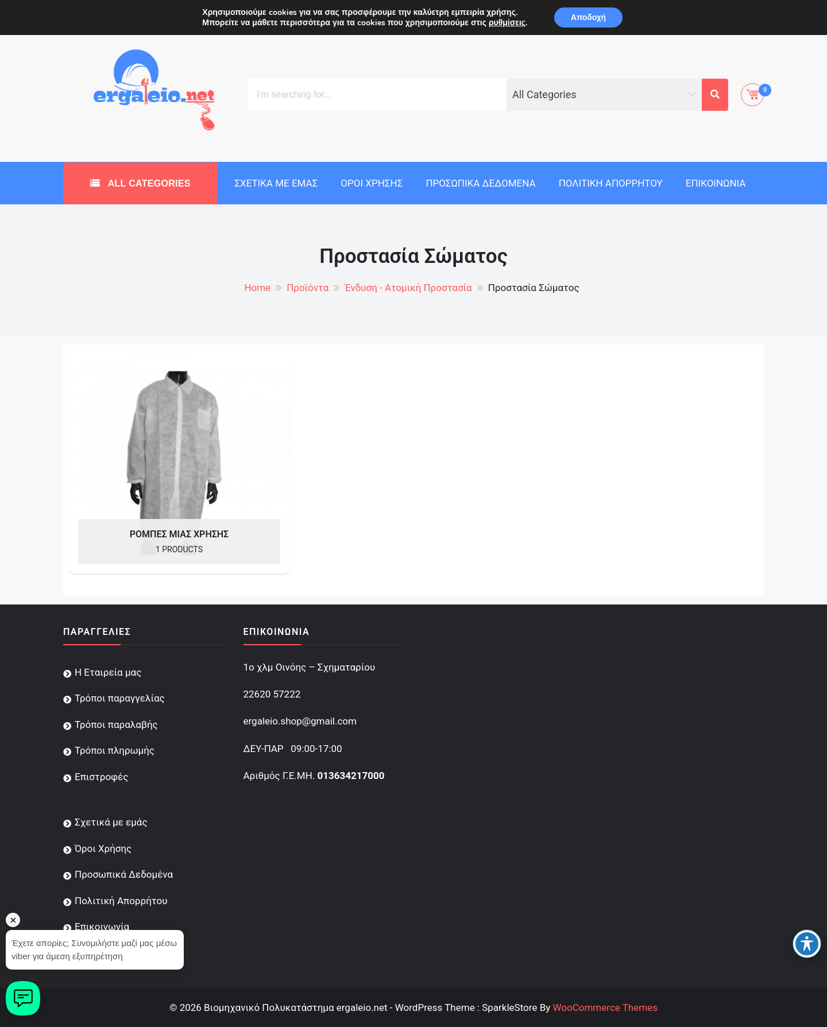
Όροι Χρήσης (372, 183)
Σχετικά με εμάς (276, 183)
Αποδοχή (588, 17)
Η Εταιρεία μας (108, 672)
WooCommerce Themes (604, 1007)
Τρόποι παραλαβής (116, 724)
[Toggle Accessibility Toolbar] (807, 944)
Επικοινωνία (716, 183)
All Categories (148, 183)
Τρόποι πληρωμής (114, 750)
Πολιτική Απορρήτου (611, 183)
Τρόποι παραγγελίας (120, 698)
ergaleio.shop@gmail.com (300, 721)
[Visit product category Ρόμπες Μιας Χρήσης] (179, 463)
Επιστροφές (101, 776)
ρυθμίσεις (506, 23)
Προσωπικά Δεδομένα (480, 183)
